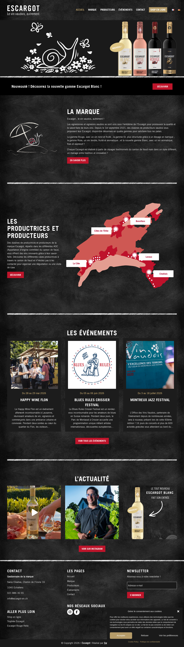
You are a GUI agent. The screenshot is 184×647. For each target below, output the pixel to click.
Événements (73, 590)
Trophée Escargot (15, 621)
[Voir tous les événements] (92, 441)
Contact (71, 594)
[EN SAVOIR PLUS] (78, 160)
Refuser (145, 635)
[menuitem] (80, 10)
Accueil (70, 576)
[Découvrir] (162, 86)
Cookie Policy (133, 642)
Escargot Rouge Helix (17, 625)
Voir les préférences (168, 635)
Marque (71, 581)
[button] (178, 611)
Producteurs (73, 585)
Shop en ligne (14, 617)
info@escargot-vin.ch (17, 598)
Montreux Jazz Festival (150, 400)
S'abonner (135, 595)
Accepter (121, 635)
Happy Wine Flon (34, 400)
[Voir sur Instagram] (92, 549)
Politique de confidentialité (150, 642)
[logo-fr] (23, 10)
